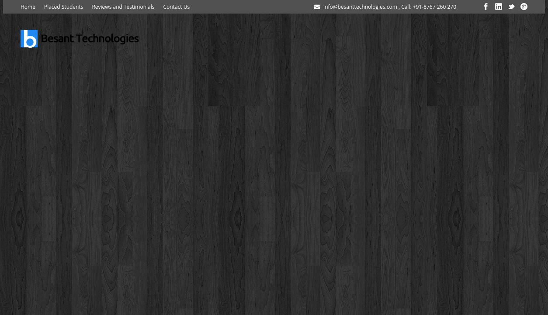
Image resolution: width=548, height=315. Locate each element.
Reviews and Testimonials (123, 6)
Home (28, 6)
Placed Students (63, 6)
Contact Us (176, 6)
